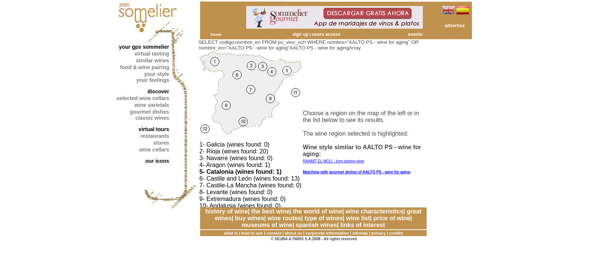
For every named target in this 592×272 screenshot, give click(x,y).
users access (326, 34)
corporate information (326, 233)
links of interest (363, 225)
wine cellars (154, 150)
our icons (157, 161)
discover (158, 91)
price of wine (391, 218)
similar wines (152, 60)
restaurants (154, 136)
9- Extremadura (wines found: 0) (242, 199)
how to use (252, 233)
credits (396, 233)
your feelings (152, 80)
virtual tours (154, 129)
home (215, 34)
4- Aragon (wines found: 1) (234, 165)
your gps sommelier (144, 47)
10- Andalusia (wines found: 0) (240, 205)
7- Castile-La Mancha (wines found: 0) (250, 185)
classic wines (152, 118)
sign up (300, 34)
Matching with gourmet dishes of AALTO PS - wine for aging (356, 172)
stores (161, 143)
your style (156, 74)
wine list (358, 218)
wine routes (284, 218)
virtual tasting (151, 54)
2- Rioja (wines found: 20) (233, 151)
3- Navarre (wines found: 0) (236, 158)
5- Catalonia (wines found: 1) (240, 171)
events (415, 34)
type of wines (323, 218)
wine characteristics (374, 211)
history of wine (226, 211)
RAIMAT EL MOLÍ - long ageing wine (333, 161)
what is (231, 233)
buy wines (249, 218)
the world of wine (317, 211)
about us (293, 233)
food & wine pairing (144, 67)
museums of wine (267, 225)
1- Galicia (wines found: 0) (234, 144)
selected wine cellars (143, 98)
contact (274, 233)
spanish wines (316, 225)
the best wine (270, 211)
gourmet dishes (149, 112)
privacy (379, 233)
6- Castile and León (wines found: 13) (249, 178)
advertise (455, 25)
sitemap (360, 233)
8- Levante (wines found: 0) (236, 192)
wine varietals (151, 105)
